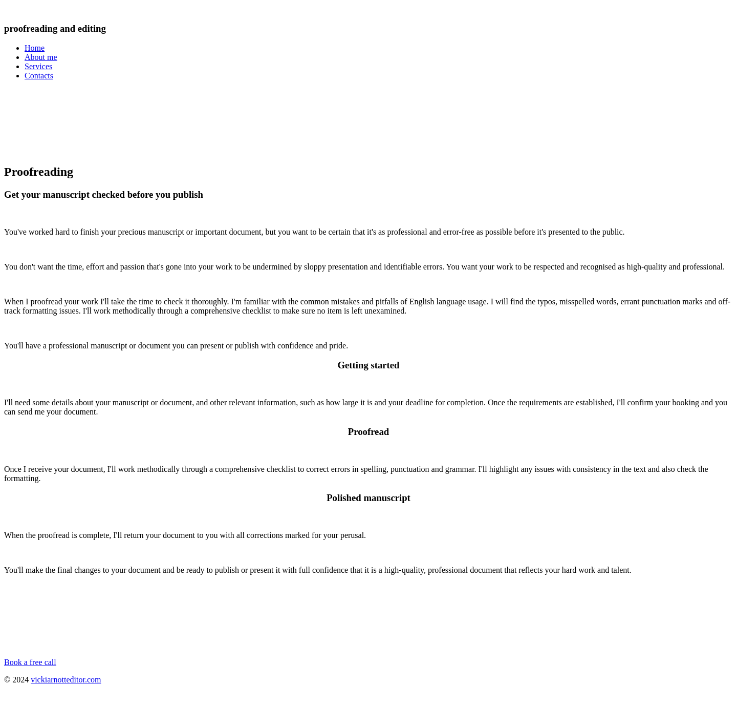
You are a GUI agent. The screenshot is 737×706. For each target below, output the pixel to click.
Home (35, 48)
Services (38, 66)
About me (41, 57)
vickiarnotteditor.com (66, 679)
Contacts (39, 75)
